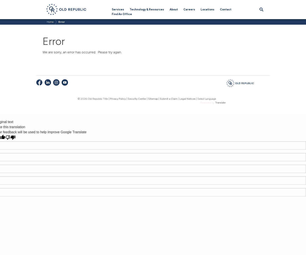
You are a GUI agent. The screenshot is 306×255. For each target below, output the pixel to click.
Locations (207, 9)
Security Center (137, 98)
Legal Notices (188, 98)
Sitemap (153, 98)
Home (50, 21)
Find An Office (122, 14)
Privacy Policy (118, 98)
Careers (189, 9)
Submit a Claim (169, 98)
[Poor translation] (10, 137)
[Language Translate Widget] (212, 99)
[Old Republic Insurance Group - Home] (240, 84)
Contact (225, 9)
